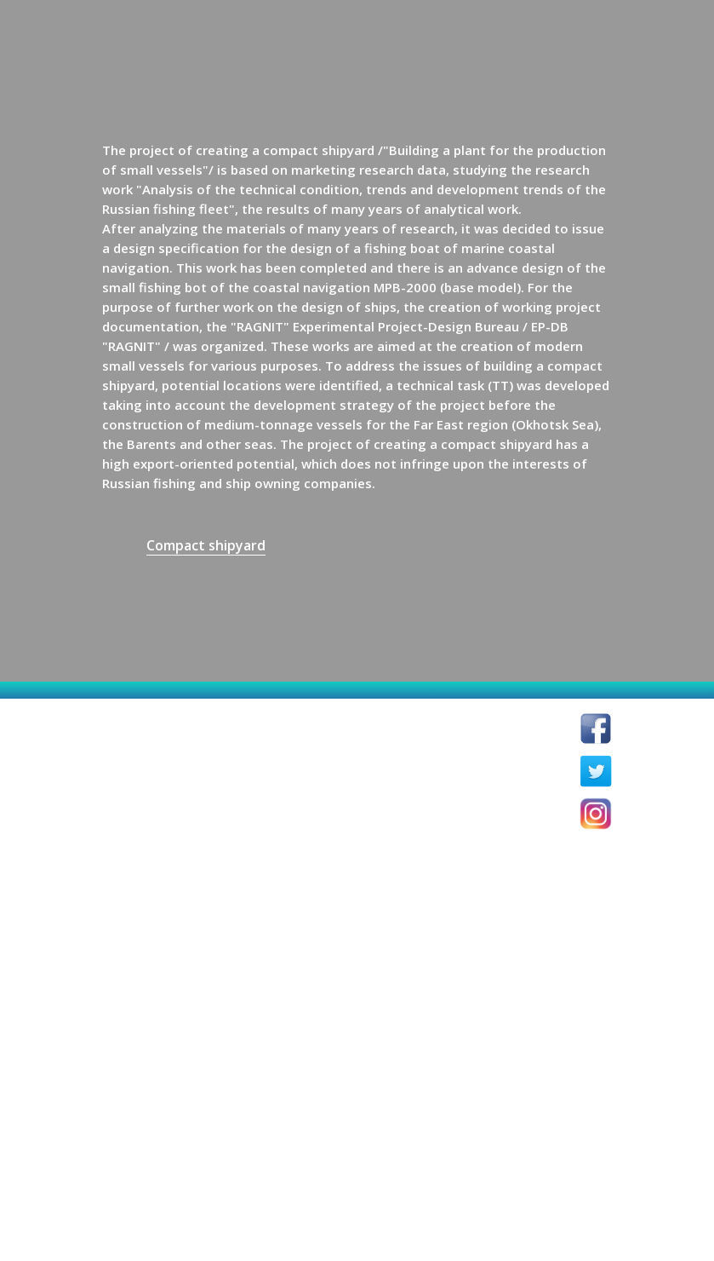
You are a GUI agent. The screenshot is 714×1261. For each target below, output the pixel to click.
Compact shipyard (206, 545)
